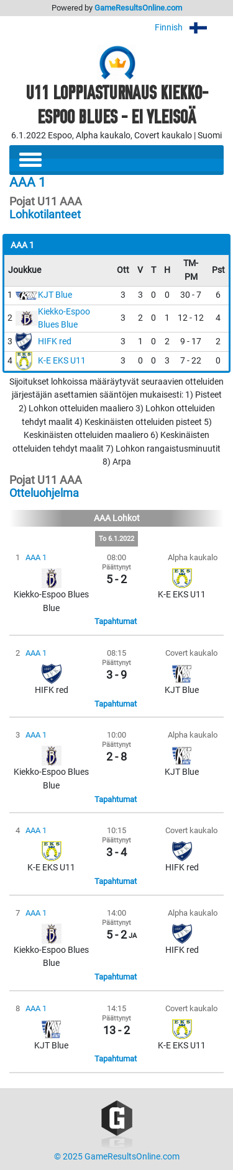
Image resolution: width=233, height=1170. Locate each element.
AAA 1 (36, 557)
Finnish (189, 27)
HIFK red (54, 341)
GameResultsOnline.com (138, 7)
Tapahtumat (115, 621)
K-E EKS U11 (62, 360)
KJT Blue (55, 295)
